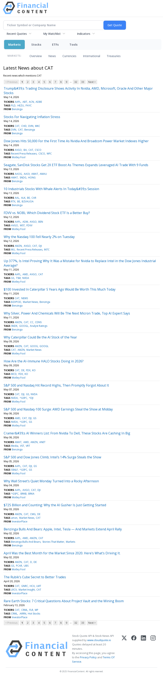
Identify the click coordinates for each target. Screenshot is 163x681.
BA (25, 150)
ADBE (39, 102)
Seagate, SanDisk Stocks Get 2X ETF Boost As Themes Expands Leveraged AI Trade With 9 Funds (76, 165)
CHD (24, 126)
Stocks (36, 44)
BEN (40, 221)
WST (22, 225)
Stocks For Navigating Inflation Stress (32, 117)
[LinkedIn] (143, 649)
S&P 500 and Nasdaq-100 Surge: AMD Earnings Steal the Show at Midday (58, 409)
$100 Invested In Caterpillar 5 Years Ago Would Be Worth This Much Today (59, 289)
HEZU (20, 105)
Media (14, 446)
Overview (35, 56)
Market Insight (27, 589)
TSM (18, 278)
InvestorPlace (19, 521)
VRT (28, 446)
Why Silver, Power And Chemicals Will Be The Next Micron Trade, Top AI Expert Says (67, 313)
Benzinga (17, 109)
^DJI (31, 398)
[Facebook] (134, 649)
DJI (40, 246)
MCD (14, 374)
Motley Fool (18, 157)
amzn (14, 518)
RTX (13, 201)
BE (28, 198)
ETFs (55, 44)
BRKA (31, 493)
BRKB (23, 493)
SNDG (23, 177)
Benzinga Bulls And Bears (26, 541)
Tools (73, 44)
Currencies (69, 56)
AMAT (34, 174)
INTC (47, 249)
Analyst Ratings (38, 326)
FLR (31, 610)
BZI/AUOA (28, 201)
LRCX (14, 589)
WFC (49, 153)
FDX (28, 370)
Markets (14, 44)
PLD (13, 105)
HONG (32, 177)
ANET (42, 442)
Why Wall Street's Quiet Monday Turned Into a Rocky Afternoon (51, 481)
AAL (17, 198)
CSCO (38, 150)
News (52, 56)
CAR (34, 198)
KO (34, 370)
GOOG (34, 346)
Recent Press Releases (24, 153)
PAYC (29, 105)
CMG (33, 514)
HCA (32, 586)
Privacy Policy (88, 657)
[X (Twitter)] (124, 649)
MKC (37, 126)
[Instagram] (153, 649)
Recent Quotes (17, 34)
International (91, 56)
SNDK (14, 326)
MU (13, 249)
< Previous (11, 82)
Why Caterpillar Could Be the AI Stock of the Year (40, 337)
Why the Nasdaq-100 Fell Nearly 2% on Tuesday (39, 237)
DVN (30, 126)
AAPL (18, 102)
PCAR (19, 565)
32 (75, 82)
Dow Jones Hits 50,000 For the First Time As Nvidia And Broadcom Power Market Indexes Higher (76, 141)
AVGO (18, 150)
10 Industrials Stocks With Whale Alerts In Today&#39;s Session (51, 189)
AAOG (18, 174)
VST (22, 446)
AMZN (18, 246)
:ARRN (22, 613)
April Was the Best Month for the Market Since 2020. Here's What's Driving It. (62, 553)
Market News (30, 302)
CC (31, 322)
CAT (17, 126)
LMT (38, 586)
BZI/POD (16, 302)
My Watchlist (52, 34)
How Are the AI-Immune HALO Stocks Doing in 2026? (44, 361)
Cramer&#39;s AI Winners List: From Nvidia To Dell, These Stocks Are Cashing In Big (67, 433)
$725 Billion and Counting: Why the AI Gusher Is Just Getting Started (55, 505)
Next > (92, 82)
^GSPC (23, 398)
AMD (25, 274)
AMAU (43, 174)
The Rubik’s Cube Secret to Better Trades (35, 577)
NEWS (24, 298)
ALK (23, 198)
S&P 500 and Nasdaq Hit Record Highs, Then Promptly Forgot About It (56, 385)
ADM (25, 221)
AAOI (27, 174)
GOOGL (23, 326)
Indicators (83, 34)
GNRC (24, 586)
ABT (25, 102)
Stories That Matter (53, 541)
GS (12, 278)
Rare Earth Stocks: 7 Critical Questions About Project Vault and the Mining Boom (64, 601)
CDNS (38, 322)
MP (36, 610)
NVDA (25, 278)
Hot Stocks (34, 613)
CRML (24, 610)
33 (82, 82)
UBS (26, 565)
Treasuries (114, 56)
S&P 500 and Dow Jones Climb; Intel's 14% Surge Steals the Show (52, 457)
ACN (31, 102)
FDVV (29, 225)
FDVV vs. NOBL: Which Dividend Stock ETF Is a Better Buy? (47, 213)
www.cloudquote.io (99, 640)
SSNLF (14, 469)
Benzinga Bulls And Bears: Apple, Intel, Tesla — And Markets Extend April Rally (63, 529)
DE (22, 370)
